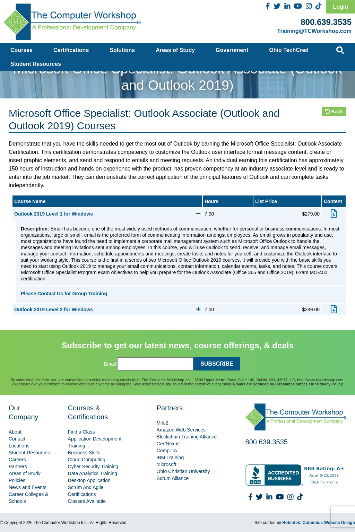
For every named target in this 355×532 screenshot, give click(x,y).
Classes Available (87, 501)
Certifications (71, 50)
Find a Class (81, 432)
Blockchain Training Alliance (187, 436)
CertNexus (168, 443)
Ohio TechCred (289, 50)
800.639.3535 (326, 22)
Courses (21, 50)
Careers (17, 459)
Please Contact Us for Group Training (64, 293)
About (15, 432)
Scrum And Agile (86, 487)
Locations (19, 445)
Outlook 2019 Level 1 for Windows (107, 214)
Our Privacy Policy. (326, 384)
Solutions (122, 50)
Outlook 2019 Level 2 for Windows (107, 309)
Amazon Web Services (181, 430)
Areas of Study (175, 50)
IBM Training (170, 457)
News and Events (27, 487)
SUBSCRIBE (216, 364)
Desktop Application (89, 480)
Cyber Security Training (93, 466)
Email (110, 364)
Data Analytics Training (92, 473)
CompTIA (167, 450)
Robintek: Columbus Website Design (318, 522)
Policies (17, 480)
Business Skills (84, 452)
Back (334, 111)
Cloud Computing (86, 459)
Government (232, 50)
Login (340, 7)
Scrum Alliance (173, 478)
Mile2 (162, 423)
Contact (17, 439)
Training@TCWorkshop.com (314, 31)
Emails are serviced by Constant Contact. (270, 384)
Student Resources (35, 64)
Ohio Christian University (183, 471)
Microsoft (166, 464)
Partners (18, 466)
